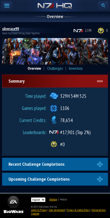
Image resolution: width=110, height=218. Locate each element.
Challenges (55, 68)
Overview (34, 68)
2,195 (88, 30)
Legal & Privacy (39, 210)
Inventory (76, 68)
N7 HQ (54, 6)
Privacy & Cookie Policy (78, 210)
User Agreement (57, 210)
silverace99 (10, 28)
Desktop (53, 199)
